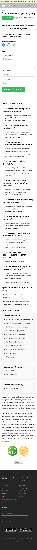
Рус (20, 541)
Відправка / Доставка (7, 488)
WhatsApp (8, 275)
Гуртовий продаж (23, 491)
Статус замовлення (6, 485)
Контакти (31, 478)
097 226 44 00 (17, 278)
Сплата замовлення (24, 485)
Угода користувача (6, 502)
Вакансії (21, 496)
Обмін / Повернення (6, 491)
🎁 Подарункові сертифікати (9, 499)
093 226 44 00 (27, 275)
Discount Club (16, 194)
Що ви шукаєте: (8, 55)
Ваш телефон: (7, 71)
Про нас (23, 479)
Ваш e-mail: (6, 79)
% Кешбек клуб (23, 493)
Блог (2, 496)
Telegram (25, 273)
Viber (20, 273)
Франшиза (4, 493)
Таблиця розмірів (23, 488)
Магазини (16, 478)
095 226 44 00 (9, 278)
